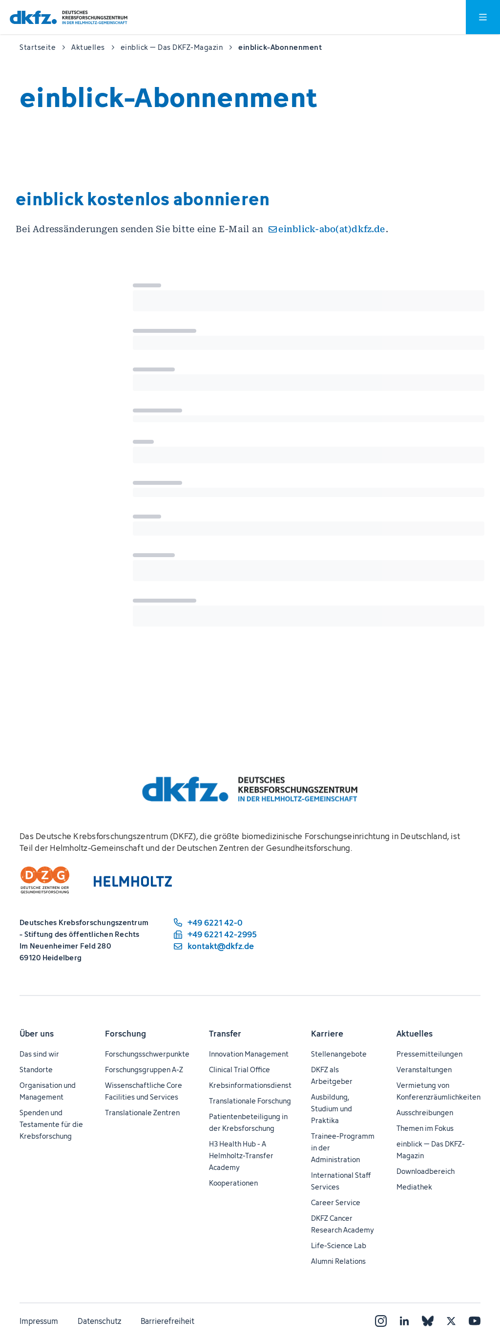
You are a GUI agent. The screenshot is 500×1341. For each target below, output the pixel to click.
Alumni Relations (338, 1261)
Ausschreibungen (424, 1112)
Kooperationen (233, 1183)
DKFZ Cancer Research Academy (342, 1223)
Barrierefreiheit (167, 1321)
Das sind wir (39, 1054)
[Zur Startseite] (68, 17)
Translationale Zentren (142, 1112)
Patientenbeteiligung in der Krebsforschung (248, 1122)
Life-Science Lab (338, 1245)
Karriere (327, 1033)
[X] (451, 1321)
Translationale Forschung (250, 1100)
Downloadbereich (425, 1171)
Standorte (36, 1069)
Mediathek (414, 1186)
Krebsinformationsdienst (250, 1085)
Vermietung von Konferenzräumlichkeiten (438, 1091)
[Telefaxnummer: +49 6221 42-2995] (214, 934)
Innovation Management (249, 1054)
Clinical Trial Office (239, 1069)
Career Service (335, 1202)
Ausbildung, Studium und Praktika (331, 1108)
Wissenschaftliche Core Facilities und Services (143, 1091)
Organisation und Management (48, 1091)
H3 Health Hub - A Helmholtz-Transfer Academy (241, 1155)
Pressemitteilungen (429, 1054)
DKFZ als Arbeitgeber (332, 1075)
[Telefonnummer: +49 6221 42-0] (214, 923)
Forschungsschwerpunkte (147, 1054)
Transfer (225, 1033)
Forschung (125, 1033)
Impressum (39, 1321)
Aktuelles (414, 1033)
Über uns (37, 1033)
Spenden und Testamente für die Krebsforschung (51, 1124)
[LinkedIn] (404, 1321)
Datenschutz (99, 1321)
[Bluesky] (428, 1321)
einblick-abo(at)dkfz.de (331, 229)
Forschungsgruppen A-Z (144, 1069)
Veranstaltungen (424, 1069)
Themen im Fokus (425, 1128)
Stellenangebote (339, 1054)
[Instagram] (381, 1321)
